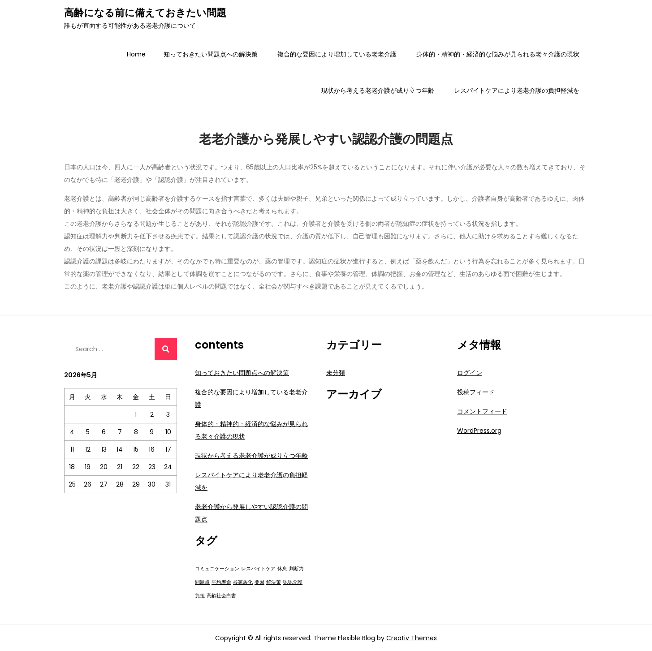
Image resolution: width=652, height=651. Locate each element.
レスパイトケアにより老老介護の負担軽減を (516, 90)
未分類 (335, 372)
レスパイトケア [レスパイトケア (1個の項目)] (258, 568)
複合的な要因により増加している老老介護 (337, 54)
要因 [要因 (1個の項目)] (259, 582)
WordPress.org (479, 430)
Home (136, 54)
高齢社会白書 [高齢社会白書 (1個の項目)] (221, 595)
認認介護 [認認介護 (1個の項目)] (292, 582)
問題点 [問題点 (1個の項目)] (202, 582)
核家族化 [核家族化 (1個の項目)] (243, 582)
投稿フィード (476, 392)
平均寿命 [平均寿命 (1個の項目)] (221, 582)
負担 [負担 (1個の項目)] (200, 595)
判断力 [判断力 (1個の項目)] (296, 568)
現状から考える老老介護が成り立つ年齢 (377, 90)
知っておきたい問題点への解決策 (211, 54)
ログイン (469, 372)
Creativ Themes (411, 638)
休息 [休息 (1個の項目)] (282, 568)
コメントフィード (482, 411)
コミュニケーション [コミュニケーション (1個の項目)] (217, 568)
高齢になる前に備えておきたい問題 (145, 13)
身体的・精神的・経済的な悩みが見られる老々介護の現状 (497, 54)
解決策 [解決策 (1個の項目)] (273, 582)
